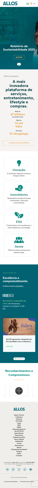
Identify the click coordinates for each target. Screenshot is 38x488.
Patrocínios (19, 435)
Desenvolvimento (19, 429)
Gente (19, 447)
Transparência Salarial (19, 449)
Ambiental (19, 441)
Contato (19, 455)
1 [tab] (20, 358)
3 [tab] (24, 358)
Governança (19, 445)
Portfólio (19, 421)
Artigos (19, 451)
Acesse (19, 57)
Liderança (19, 417)
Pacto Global (19, 439)
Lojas (19, 423)
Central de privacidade (10, 481)
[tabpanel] (19, 38)
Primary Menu (28, 4)
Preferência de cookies (27, 481)
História (19, 419)
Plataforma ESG (19, 437)
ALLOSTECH (19, 431)
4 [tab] (26, 358)
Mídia (19, 427)
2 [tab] (22, 358)
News (19, 453)
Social (19, 443)
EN (34, 4)
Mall (19, 425)
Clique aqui (15, 462)
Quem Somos (19, 415)
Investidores (19, 433)
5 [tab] (28, 358)
